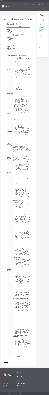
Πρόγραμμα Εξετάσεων (41, 51)
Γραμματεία (19, 372)
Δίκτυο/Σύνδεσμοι (41, 4)
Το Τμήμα (13, 4)
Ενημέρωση (14, 8)
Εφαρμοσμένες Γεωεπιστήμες (41, 54)
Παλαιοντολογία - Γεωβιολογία (41, 27)
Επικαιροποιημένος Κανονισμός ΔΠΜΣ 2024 (42, 45)
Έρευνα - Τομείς (32, 4)
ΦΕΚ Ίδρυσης (41, 42)
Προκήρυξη (41, 41)
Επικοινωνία (19, 376)
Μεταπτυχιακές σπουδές (41, 18)
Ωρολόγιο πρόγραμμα (21, 381)
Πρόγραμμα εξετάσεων (21, 383)
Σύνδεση (19, 385)
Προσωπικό (20, 4)
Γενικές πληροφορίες (41, 36)
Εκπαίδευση (26, 4)
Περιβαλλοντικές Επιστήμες (41, 24)
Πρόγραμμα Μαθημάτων (41, 40)
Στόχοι (40, 37)
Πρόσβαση (19, 374)
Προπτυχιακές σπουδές (21, 378)
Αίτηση (40, 47)
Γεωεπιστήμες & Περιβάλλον (41, 21)
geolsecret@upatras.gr (7, 381)
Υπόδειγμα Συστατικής (41, 49)
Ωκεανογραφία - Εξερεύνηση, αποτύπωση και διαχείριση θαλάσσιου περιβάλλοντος (42, 31)
